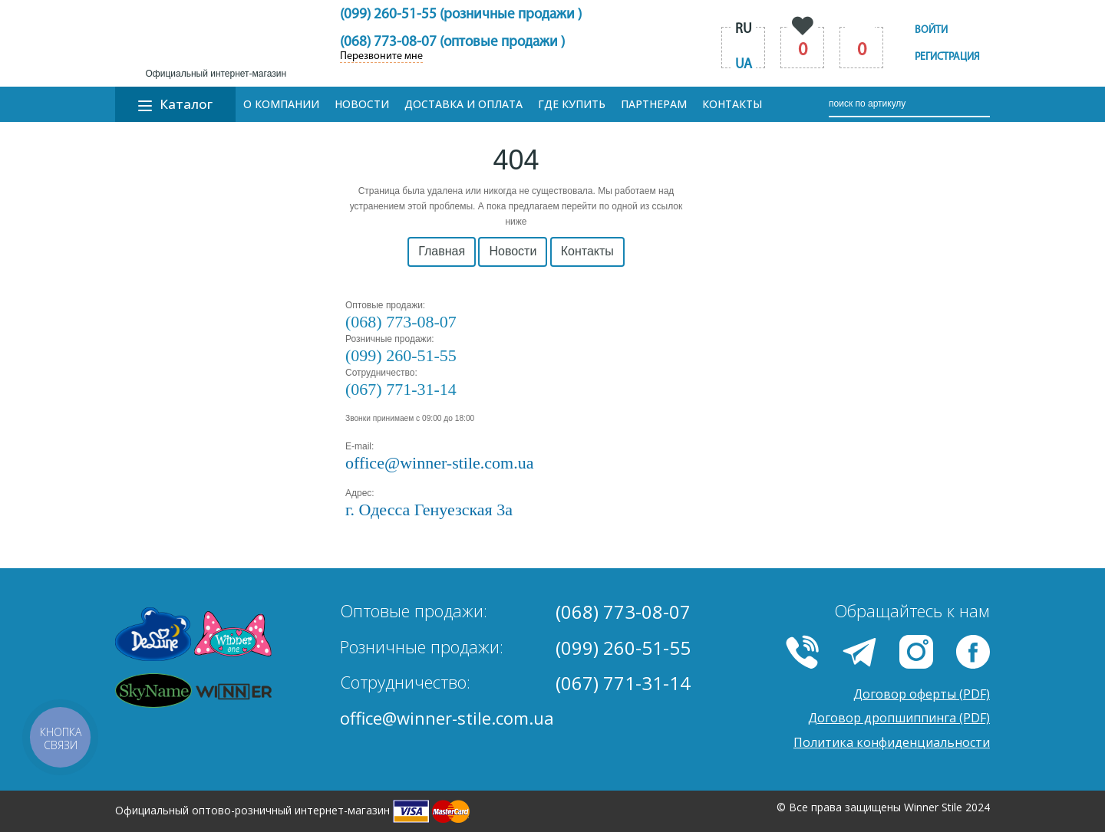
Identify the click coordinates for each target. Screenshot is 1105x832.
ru (743, 29)
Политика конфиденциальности (891, 742)
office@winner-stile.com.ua (447, 717)
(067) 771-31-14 (401, 389)
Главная (441, 251)
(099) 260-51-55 (401, 355)
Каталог (175, 104)
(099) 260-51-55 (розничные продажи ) (461, 15)
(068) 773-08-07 (401, 321)
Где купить (571, 104)
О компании (281, 104)
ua (743, 65)
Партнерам (654, 104)
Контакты (732, 104)
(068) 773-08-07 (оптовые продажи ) (452, 42)
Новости (362, 104)
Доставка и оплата (463, 104)
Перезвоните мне (381, 56)
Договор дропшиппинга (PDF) (899, 717)
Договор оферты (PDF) (921, 694)
